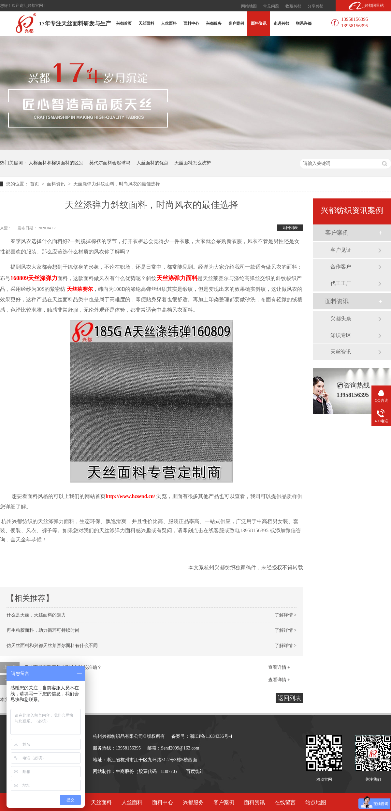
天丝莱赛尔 (80, 289)
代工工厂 (340, 283)
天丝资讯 (340, 352)
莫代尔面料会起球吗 (109, 162)
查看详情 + (279, 667)
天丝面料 (146, 23)
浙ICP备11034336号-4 (211, 736)
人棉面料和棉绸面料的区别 (56, 162)
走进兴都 (281, 23)
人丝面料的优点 (152, 162)
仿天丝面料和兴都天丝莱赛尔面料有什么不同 (52, 645)
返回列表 (290, 227)
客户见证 (340, 250)
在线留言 (285, 802)
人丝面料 (169, 23)
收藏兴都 (293, 6)
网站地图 (249, 6)
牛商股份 (125, 771)
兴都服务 (214, 23)
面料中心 (191, 23)
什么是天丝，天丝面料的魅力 (36, 615)
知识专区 (340, 335)
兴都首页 (124, 23)
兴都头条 (340, 318)
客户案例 (236, 23)
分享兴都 (315, 6)
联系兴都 (303, 23)
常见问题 (271, 6)
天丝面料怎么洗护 (192, 162)
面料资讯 (259, 23)
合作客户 (340, 266)
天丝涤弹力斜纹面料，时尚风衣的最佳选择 (116, 184)
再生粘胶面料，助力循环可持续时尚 (43, 630)
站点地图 (315, 802)
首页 (35, 184)
